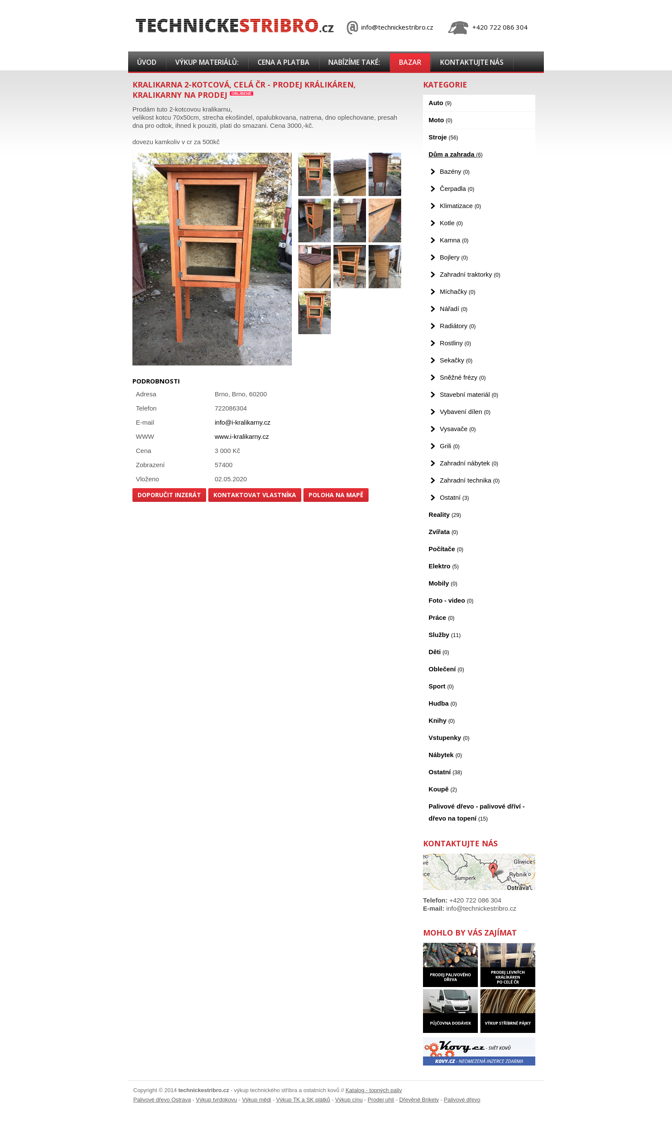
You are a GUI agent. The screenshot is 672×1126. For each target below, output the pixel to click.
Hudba (443, 703)
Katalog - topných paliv (373, 1090)
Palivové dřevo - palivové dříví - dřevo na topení (477, 812)
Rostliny (455, 343)
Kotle (451, 222)
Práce (441, 617)
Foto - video (451, 600)
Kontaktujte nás (472, 62)
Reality (445, 514)
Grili (449, 446)
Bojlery (454, 257)
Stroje (443, 137)
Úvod (146, 62)
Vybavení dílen (465, 411)
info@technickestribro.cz (397, 27)
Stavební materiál (469, 394)
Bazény (454, 171)
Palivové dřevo (462, 1099)
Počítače (446, 548)
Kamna (454, 240)
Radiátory (458, 325)
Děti (439, 651)
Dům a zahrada (456, 154)
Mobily (443, 583)
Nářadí (453, 308)
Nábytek (445, 754)
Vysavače (458, 428)
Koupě (443, 789)
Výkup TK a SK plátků (303, 1099)
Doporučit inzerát (169, 495)
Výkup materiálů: (207, 62)
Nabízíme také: (354, 62)
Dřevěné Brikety (419, 1099)
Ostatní (454, 497)
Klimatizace (460, 205)
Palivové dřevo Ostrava (162, 1099)
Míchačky (457, 291)
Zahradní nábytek (469, 463)
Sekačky (456, 360)
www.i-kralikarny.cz (242, 436)
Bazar (410, 62)
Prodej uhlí (381, 1099)
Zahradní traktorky (470, 274)
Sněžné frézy (463, 377)
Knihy (442, 720)
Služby (445, 634)
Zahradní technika (470, 480)
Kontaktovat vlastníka (254, 495)
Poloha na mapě (336, 495)
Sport (441, 686)
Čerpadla (457, 188)
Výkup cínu (349, 1099)
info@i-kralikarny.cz (242, 422)
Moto (440, 120)
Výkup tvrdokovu (216, 1099)
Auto (440, 102)
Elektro (444, 566)
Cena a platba (283, 62)
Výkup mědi (256, 1099)
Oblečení (446, 669)
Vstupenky (449, 737)
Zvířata (443, 531)
